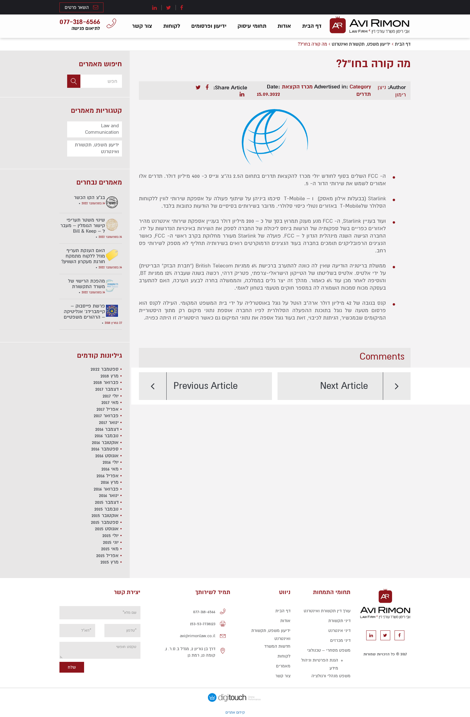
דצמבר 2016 (107, 429)
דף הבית (312, 26)
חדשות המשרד (277, 646)
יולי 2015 (110, 535)
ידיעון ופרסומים (208, 26)
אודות (284, 26)
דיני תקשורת (339, 620)
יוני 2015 (111, 542)
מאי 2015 (110, 549)
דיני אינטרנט (339, 630)
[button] (73, 81)
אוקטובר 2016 (105, 442)
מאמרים (283, 666)
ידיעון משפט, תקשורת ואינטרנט (97, 148)
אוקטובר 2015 (105, 515)
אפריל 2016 (107, 476)
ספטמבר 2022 (105, 369)
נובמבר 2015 (106, 509)
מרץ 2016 (110, 482)
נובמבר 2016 (107, 436)
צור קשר (142, 26)
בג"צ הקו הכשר (89, 197)
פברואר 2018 (106, 382)
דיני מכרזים (340, 640)
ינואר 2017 (109, 422)
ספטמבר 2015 (105, 522)
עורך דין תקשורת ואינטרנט (327, 610)
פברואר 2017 (106, 416)
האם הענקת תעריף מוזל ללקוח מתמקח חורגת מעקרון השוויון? (83, 256)
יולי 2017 (111, 396)
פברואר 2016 (106, 489)
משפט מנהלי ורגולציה (330, 675)
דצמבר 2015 (107, 502)
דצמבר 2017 (107, 389)
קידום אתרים (235, 712)
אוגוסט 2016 (107, 456)
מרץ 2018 (109, 376)
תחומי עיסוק (251, 26)
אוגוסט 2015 (107, 529)
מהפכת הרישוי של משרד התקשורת (86, 284)
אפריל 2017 (107, 409)
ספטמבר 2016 (105, 449)
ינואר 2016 (109, 495)
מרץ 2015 (109, 562)
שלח (72, 667)
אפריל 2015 (107, 555)
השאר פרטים (81, 7)
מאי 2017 (110, 402)
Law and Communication (102, 129)
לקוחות (171, 26)
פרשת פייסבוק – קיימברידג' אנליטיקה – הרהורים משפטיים (84, 311)
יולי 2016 (111, 462)
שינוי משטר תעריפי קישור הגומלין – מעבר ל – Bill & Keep (82, 225)
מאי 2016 (110, 469)
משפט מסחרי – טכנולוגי (328, 650)
